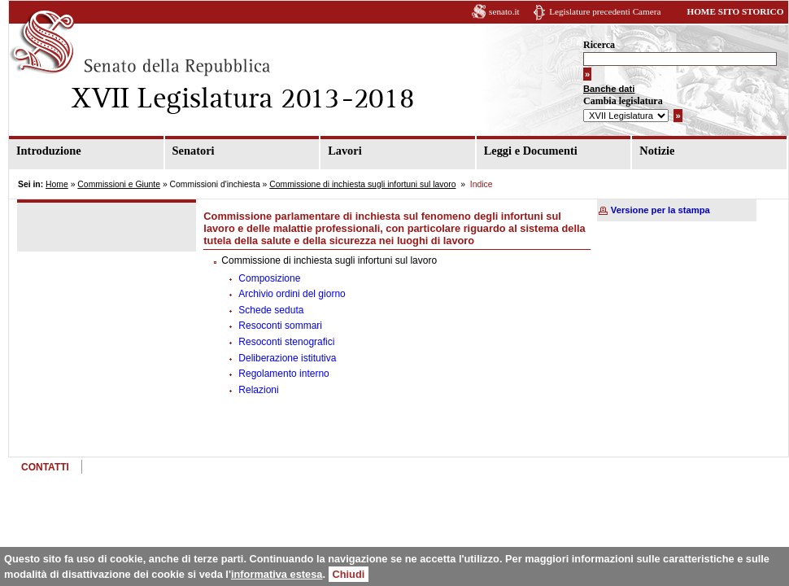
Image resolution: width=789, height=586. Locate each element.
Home (57, 184)
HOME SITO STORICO (735, 11)
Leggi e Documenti (531, 150)
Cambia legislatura (623, 101)
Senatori (193, 150)
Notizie (656, 150)
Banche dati (608, 89)
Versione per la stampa (660, 210)
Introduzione (48, 150)
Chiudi (349, 574)
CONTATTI (45, 467)
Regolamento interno (283, 373)
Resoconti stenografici (286, 342)
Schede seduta (270, 310)
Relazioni (258, 390)
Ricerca (599, 44)
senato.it (504, 11)
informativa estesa (276, 574)
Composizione (269, 278)
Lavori (345, 150)
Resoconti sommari (280, 325)
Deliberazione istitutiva (287, 358)
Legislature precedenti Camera (604, 11)
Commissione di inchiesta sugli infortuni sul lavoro (362, 184)
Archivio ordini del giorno (291, 294)
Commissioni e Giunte (118, 184)
